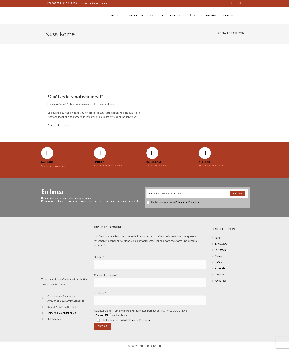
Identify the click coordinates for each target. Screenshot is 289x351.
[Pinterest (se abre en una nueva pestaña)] (236, 3)
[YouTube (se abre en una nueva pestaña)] (243, 3)
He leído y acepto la (173, 202)
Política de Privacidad (187, 202)
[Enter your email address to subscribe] (197, 193)
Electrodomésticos (79, 104)
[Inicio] (218, 32)
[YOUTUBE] (205, 153)
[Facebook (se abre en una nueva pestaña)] (231, 3)
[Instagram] (152, 153)
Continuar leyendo (58, 125)
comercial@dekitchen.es (94, 3)
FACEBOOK (47, 162)
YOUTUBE (204, 162)
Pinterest (100, 162)
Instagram (153, 162)
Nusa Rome (237, 32)
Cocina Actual (58, 104)
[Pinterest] (100, 153)
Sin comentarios (105, 104)
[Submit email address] (237, 193)
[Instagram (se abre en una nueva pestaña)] (240, 3)
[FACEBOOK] (47, 153)
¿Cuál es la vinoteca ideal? (75, 97)
